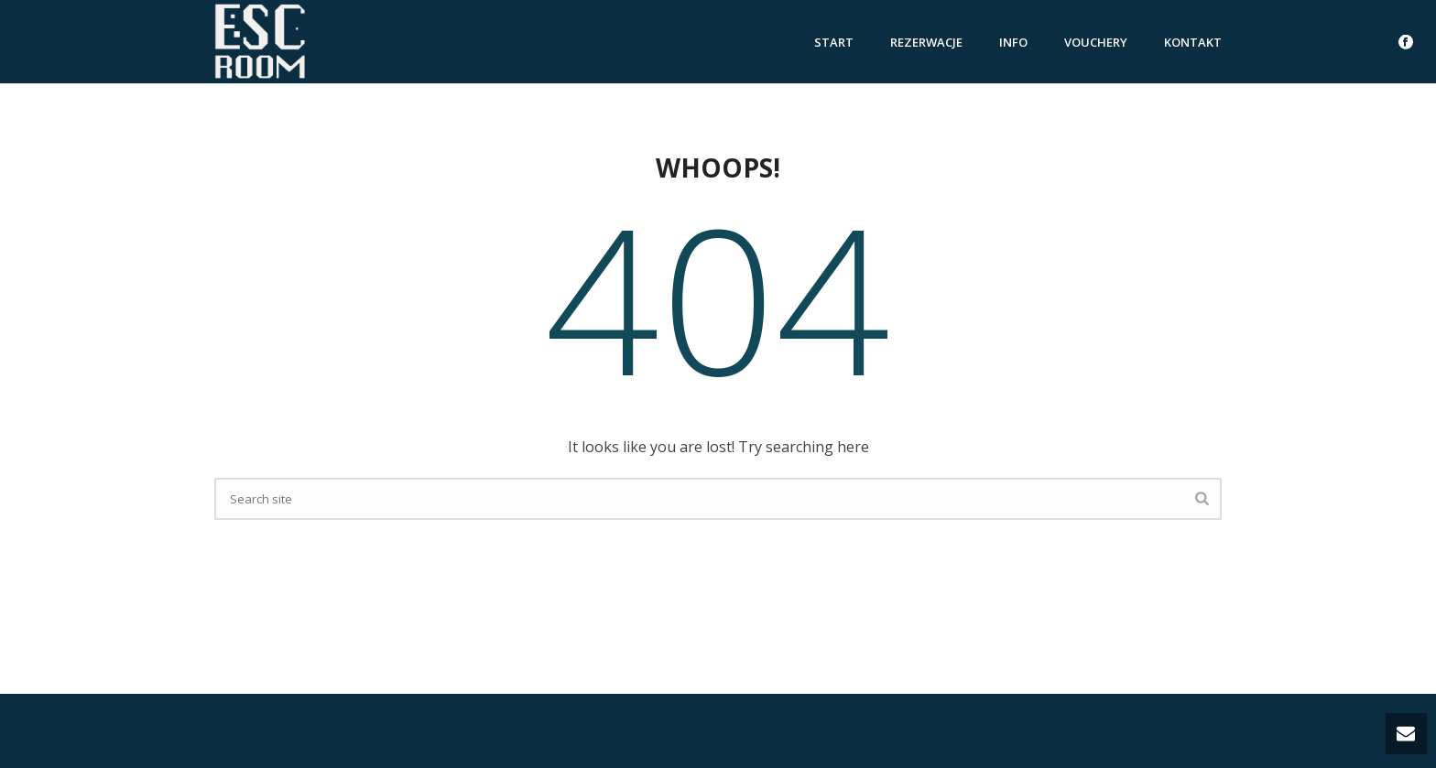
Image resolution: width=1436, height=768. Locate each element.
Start (834, 42)
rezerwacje (926, 42)
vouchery (1095, 42)
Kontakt (1193, 42)
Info (1013, 42)
